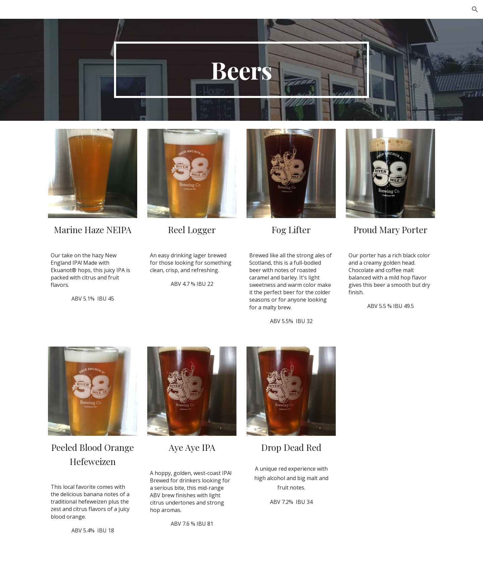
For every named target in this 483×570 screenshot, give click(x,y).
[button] (475, 9)
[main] (241, 70)
